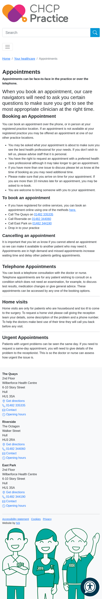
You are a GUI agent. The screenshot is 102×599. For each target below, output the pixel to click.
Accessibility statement (15, 519)
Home (6, 58)
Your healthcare (24, 58)
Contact (9, 409)
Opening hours (14, 414)
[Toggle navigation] (7, 47)
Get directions (13, 400)
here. (72, 210)
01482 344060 (41, 219)
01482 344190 (42, 223)
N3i (18, 523)
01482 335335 (43, 214)
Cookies (36, 519)
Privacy (47, 519)
